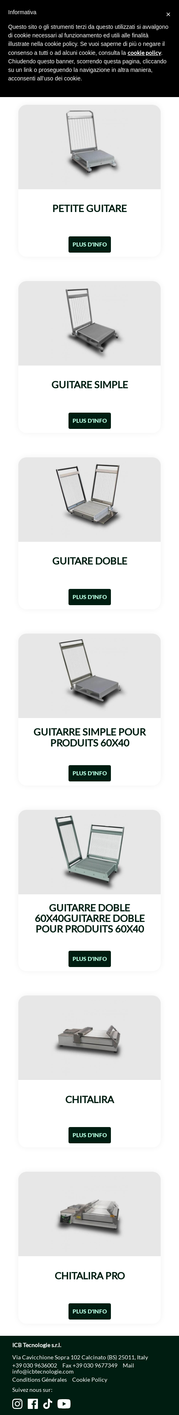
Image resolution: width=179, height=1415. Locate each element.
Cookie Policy (89, 1379)
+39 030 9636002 (34, 1365)
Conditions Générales (39, 1379)
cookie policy (144, 52)
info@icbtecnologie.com (43, 1371)
